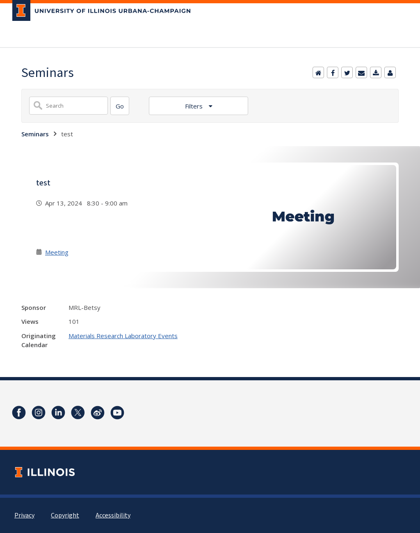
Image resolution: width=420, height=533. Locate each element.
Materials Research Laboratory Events (123, 336)
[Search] (119, 106)
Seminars (35, 134)
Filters (194, 106)
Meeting (56, 252)
